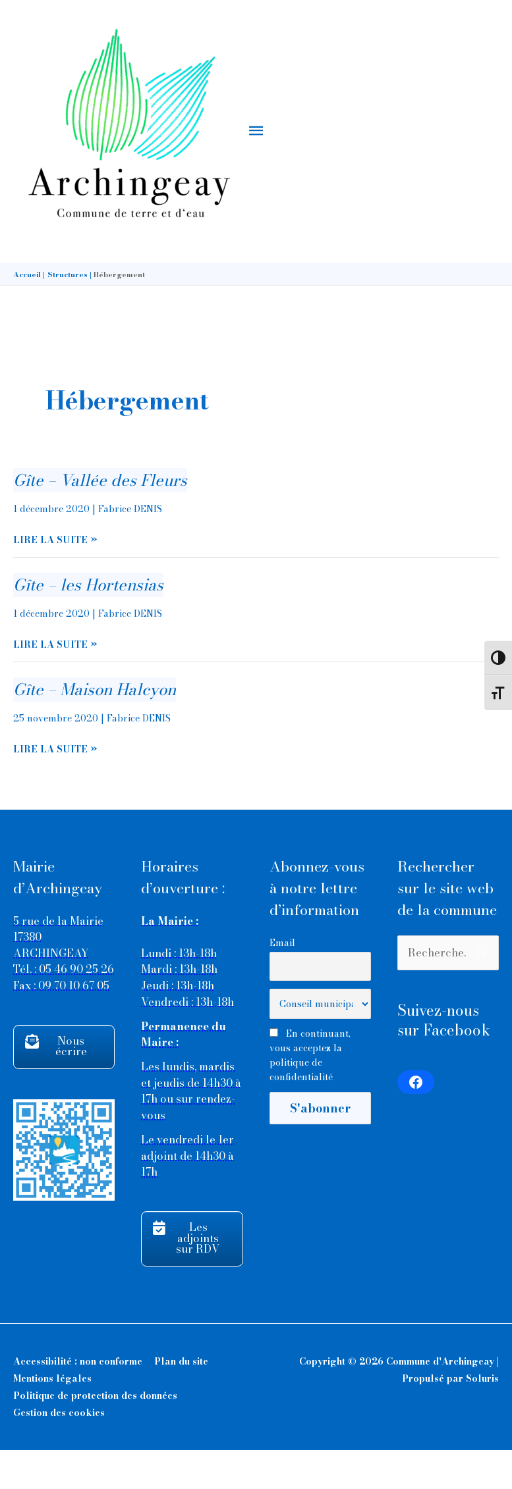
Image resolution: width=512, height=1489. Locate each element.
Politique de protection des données (95, 1434)
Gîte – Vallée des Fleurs (100, 519)
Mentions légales (52, 1417)
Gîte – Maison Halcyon (94, 728)
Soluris (482, 1417)
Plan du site (181, 1400)
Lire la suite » (55, 579)
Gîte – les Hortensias (88, 624)
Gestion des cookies (59, 1451)
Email (282, 981)
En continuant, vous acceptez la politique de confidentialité (310, 1094)
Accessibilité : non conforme (77, 1400)
